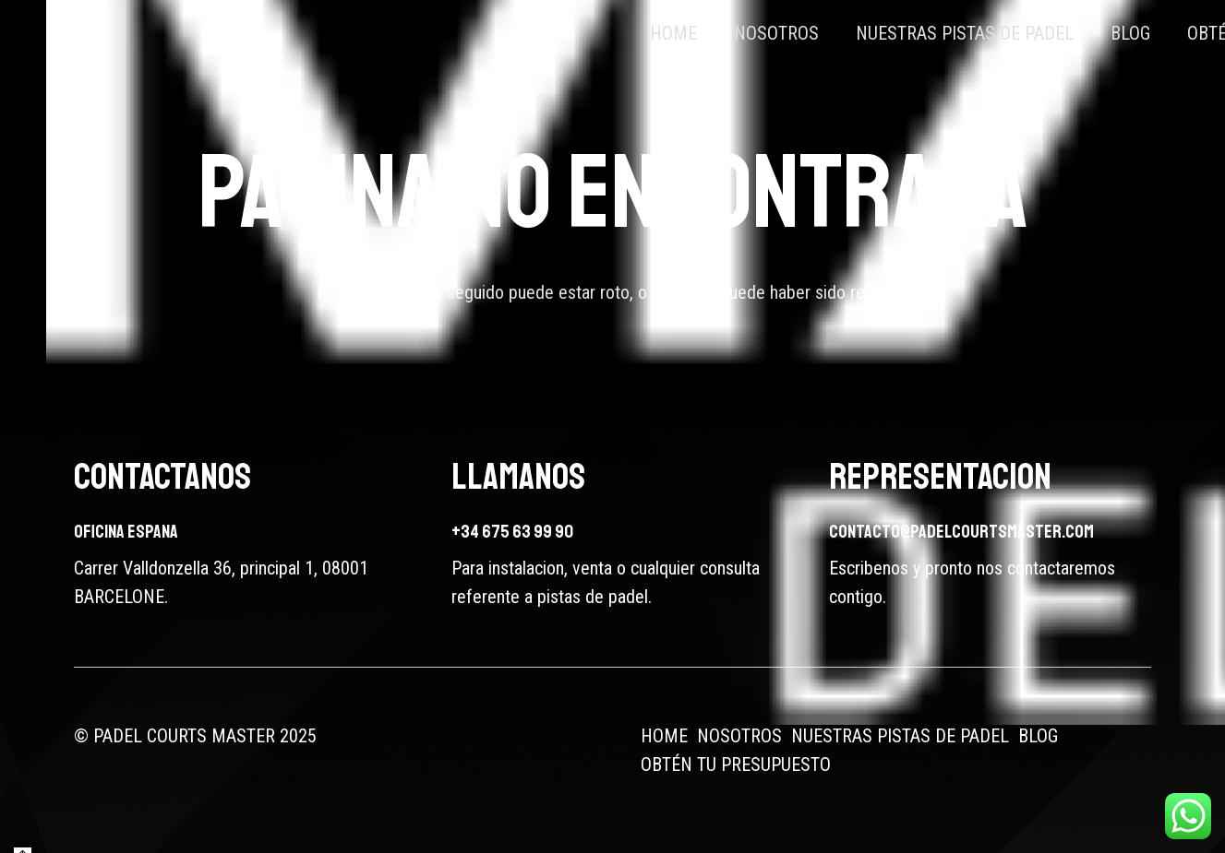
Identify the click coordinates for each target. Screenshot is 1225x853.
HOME (664, 736)
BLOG (1038, 736)
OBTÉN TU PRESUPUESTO (736, 764)
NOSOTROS (739, 736)
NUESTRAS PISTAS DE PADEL (900, 736)
